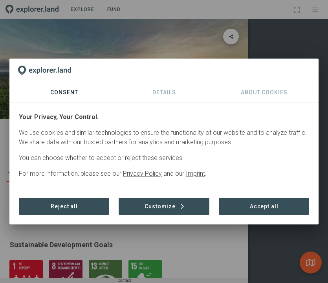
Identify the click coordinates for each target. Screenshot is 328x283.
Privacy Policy (142, 173)
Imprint (195, 173)
